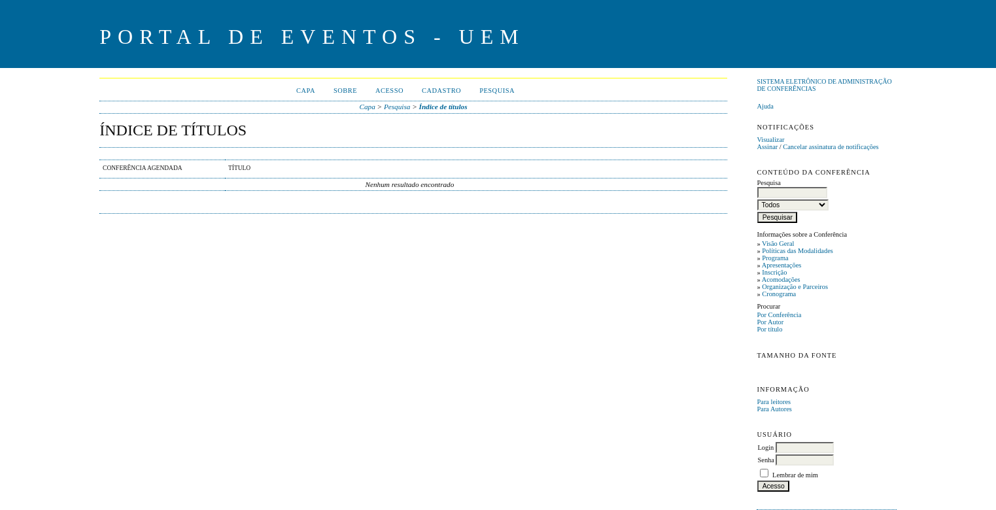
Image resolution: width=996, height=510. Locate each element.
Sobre (345, 90)
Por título (769, 329)
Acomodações (781, 279)
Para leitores (774, 401)
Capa (305, 90)
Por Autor (770, 322)
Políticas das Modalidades (797, 250)
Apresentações (782, 265)
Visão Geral (778, 243)
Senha (765, 460)
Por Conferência (779, 314)
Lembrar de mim (795, 475)
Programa (775, 258)
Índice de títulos (443, 106)
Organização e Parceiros (795, 286)
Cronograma (779, 294)
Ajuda (765, 106)
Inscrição (774, 272)
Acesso (389, 90)
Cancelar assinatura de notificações (830, 146)
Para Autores (774, 409)
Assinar (767, 146)
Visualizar (770, 139)
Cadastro (441, 90)
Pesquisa (497, 90)
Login (765, 447)
